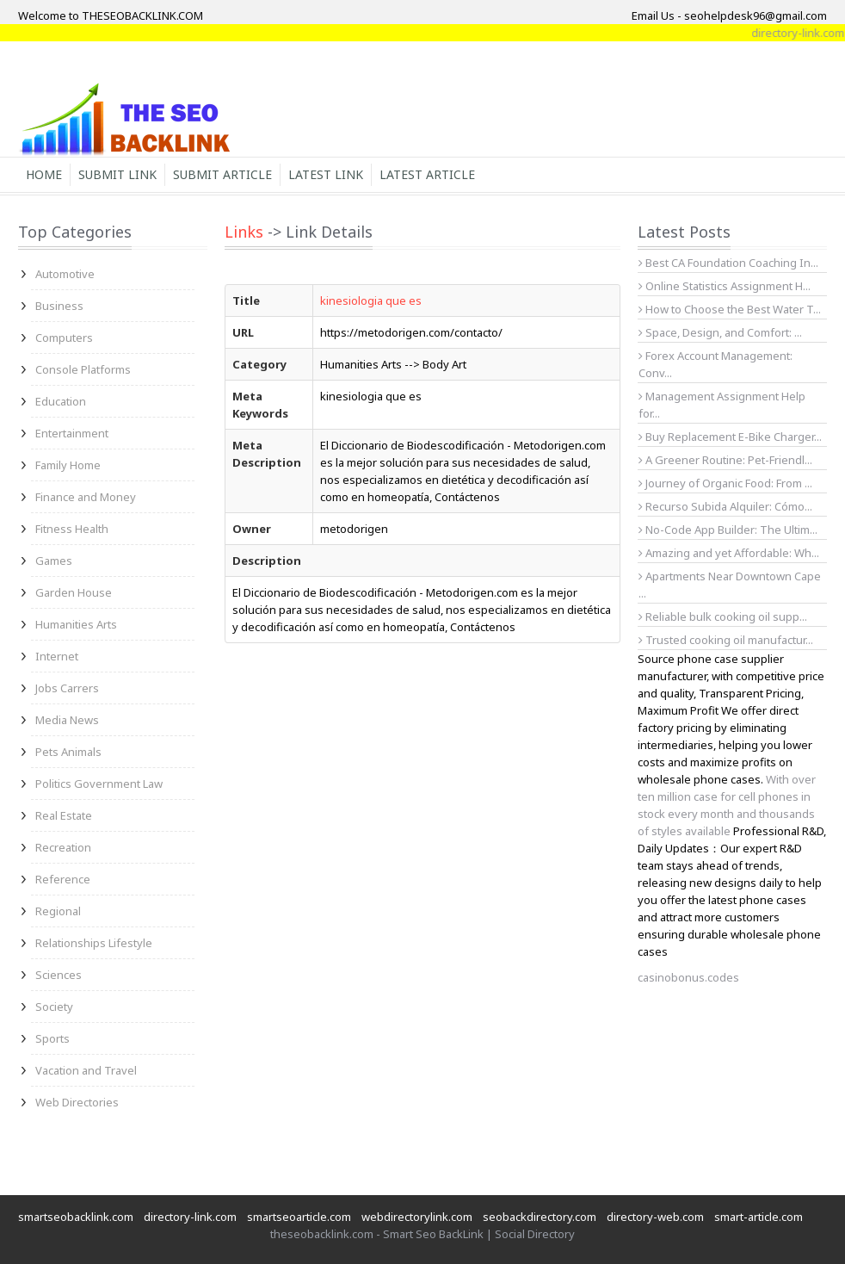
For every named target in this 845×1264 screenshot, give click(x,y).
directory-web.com (655, 1216)
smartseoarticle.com (299, 1216)
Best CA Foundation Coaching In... (728, 262)
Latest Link (325, 174)
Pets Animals (68, 751)
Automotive (65, 274)
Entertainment (71, 433)
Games (53, 560)
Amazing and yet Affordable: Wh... (728, 553)
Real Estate (63, 815)
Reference (62, 879)
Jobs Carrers (67, 688)
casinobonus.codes (688, 977)
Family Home (68, 465)
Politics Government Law (99, 783)
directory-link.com (190, 1216)
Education (60, 401)
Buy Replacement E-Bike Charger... (730, 436)
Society (54, 1006)
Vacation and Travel (86, 1070)
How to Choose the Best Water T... (729, 309)
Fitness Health (71, 528)
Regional (58, 911)
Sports (52, 1038)
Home (44, 174)
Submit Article (222, 174)
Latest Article (427, 174)
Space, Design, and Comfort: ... (720, 332)
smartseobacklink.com (75, 1216)
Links (244, 231)
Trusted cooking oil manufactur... (725, 639)
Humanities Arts (76, 624)
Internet (56, 656)
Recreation (63, 847)
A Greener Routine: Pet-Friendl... (725, 460)
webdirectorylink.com (416, 1216)
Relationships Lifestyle (93, 943)
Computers (64, 337)
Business (59, 305)
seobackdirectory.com (539, 1216)
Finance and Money (85, 497)
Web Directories (77, 1102)
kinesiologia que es (371, 300)
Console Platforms (83, 369)
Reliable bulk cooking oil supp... (722, 616)
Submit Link (117, 174)
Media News (67, 720)
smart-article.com (758, 1216)
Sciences (58, 974)
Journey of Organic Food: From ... (725, 483)
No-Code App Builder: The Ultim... (727, 529)
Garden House (73, 592)
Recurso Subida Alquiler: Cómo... (725, 506)
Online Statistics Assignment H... (724, 286)
